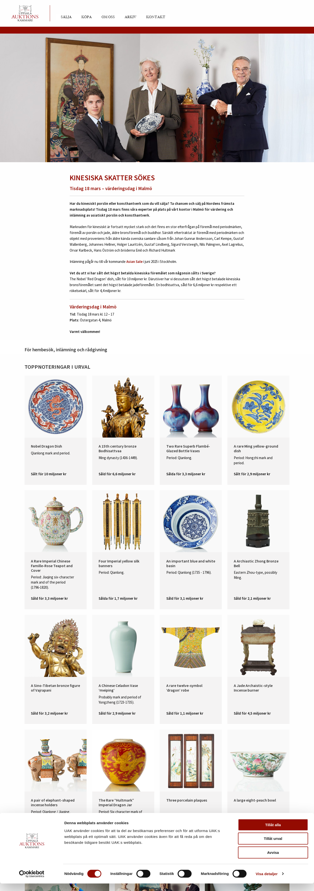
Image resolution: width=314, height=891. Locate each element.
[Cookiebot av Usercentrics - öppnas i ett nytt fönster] (31, 881)
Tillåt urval (273, 846)
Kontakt (155, 17)
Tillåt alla (273, 832)
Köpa (86, 17)
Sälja (66, 17)
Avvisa (273, 860)
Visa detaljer (266, 881)
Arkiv (130, 17)
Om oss (108, 17)
